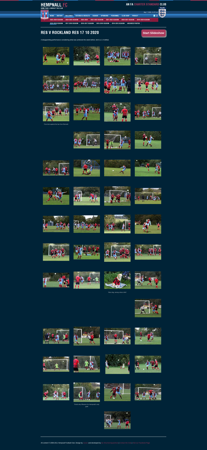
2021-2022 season (112, 20)
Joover (85, 443)
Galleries (69, 16)
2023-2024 (84, 20)
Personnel (115, 16)
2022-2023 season (97, 20)
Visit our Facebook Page (141, 443)
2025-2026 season (56, 20)
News (52, 16)
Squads (95, 16)
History (60, 16)
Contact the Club (125, 443)
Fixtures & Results (82, 16)
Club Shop (125, 16)
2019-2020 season (143, 20)
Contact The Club (56, 8)
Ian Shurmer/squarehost (109, 443)
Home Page (45, 8)
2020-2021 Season (127, 20)
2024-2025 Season (71, 20)
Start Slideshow (153, 33)
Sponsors (104, 16)
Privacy (135, 16)
